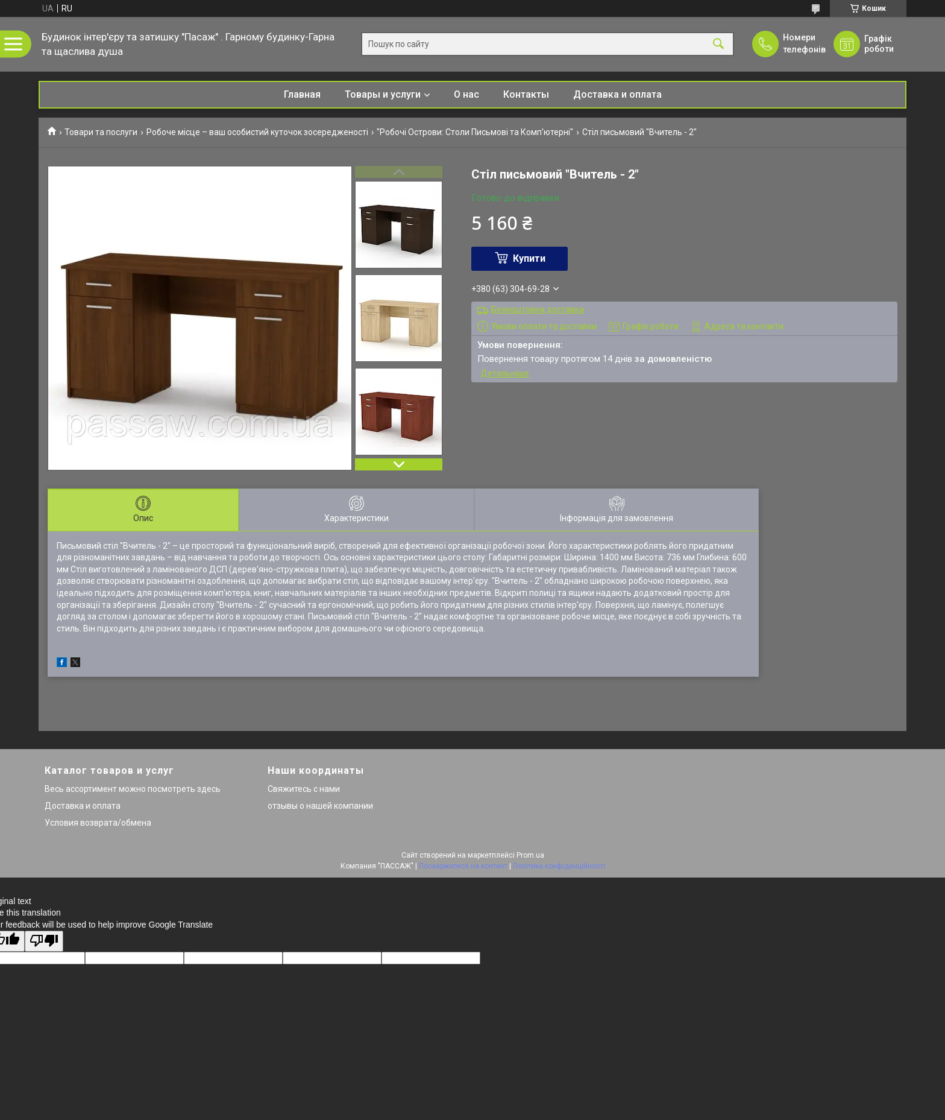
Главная (302, 94)
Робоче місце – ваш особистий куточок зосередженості (257, 132)
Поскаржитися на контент (463, 866)
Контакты (526, 94)
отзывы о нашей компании (320, 806)
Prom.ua (530, 855)
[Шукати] (718, 44)
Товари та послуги (100, 132)
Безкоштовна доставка (537, 309)
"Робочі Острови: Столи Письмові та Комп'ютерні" (475, 132)
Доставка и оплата (617, 94)
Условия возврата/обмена (98, 822)
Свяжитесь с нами (304, 789)
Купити (529, 258)
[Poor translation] (44, 941)
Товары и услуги (383, 94)
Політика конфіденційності (559, 866)
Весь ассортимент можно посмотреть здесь (133, 789)
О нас (466, 94)
